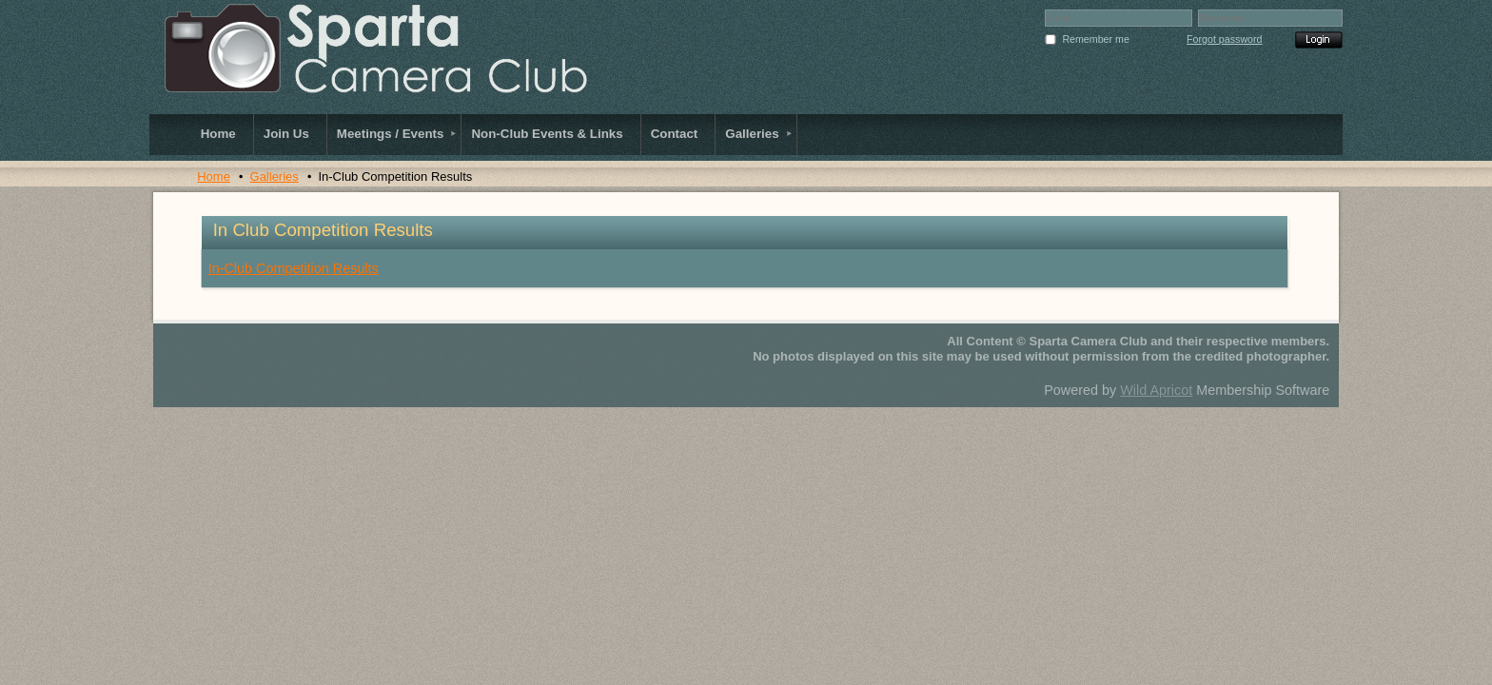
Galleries (274, 176)
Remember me (1095, 39)
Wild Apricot (1156, 390)
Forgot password (1224, 39)
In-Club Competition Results (293, 268)
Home (213, 176)
